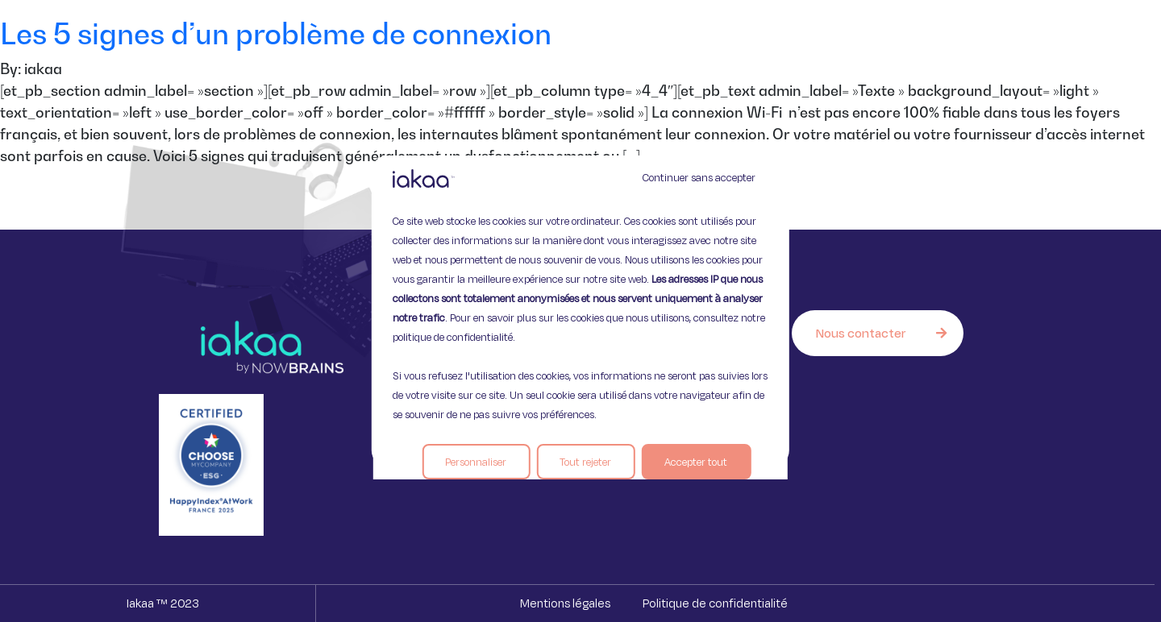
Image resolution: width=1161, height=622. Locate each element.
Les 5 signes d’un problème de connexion (275, 33)
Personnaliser (475, 461)
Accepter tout (695, 461)
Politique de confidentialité (715, 603)
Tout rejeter (585, 461)
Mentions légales (565, 603)
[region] (580, 311)
